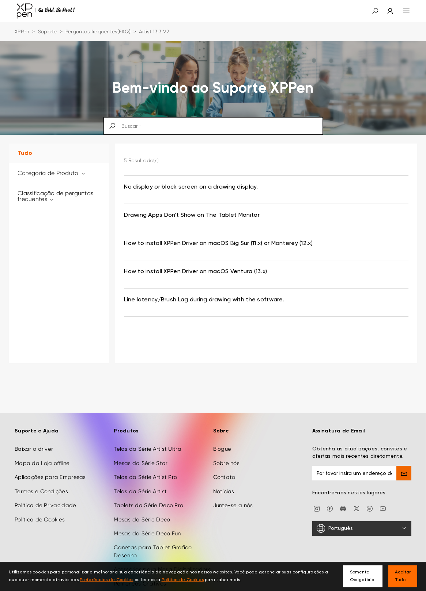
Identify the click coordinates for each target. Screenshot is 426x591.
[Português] (361, 513)
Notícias (223, 476)
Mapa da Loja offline (42, 448)
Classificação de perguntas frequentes (55, 196)
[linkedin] (369, 494)
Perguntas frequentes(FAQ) (98, 31)
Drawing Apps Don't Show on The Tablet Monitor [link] (192, 215)
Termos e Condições (41, 476)
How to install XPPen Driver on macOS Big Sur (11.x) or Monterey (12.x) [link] (218, 243)
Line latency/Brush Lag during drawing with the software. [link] (204, 300)
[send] (403, 458)
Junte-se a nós (233, 490)
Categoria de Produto (52, 173)
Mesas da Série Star (140, 448)
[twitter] (356, 494)
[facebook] (329, 494)
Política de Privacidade (45, 490)
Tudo (25, 153)
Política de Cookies (40, 504)
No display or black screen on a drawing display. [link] (191, 187)
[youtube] (382, 494)
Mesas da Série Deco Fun (147, 519)
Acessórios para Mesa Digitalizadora (163, 554)
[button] (375, 11)
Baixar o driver (34, 434)
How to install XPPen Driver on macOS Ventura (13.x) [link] (195, 272)
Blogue (222, 434)
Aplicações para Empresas (50, 462)
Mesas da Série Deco (142, 504)
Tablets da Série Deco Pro (148, 490)
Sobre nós (226, 448)
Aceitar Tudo (403, 576)
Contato (224, 462)
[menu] (402, 11)
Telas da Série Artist (140, 476)
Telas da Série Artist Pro (145, 462)
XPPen (22, 31)
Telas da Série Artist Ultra (147, 434)
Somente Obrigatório (362, 576)
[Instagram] (316, 494)
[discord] (343, 494)
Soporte (47, 31)
